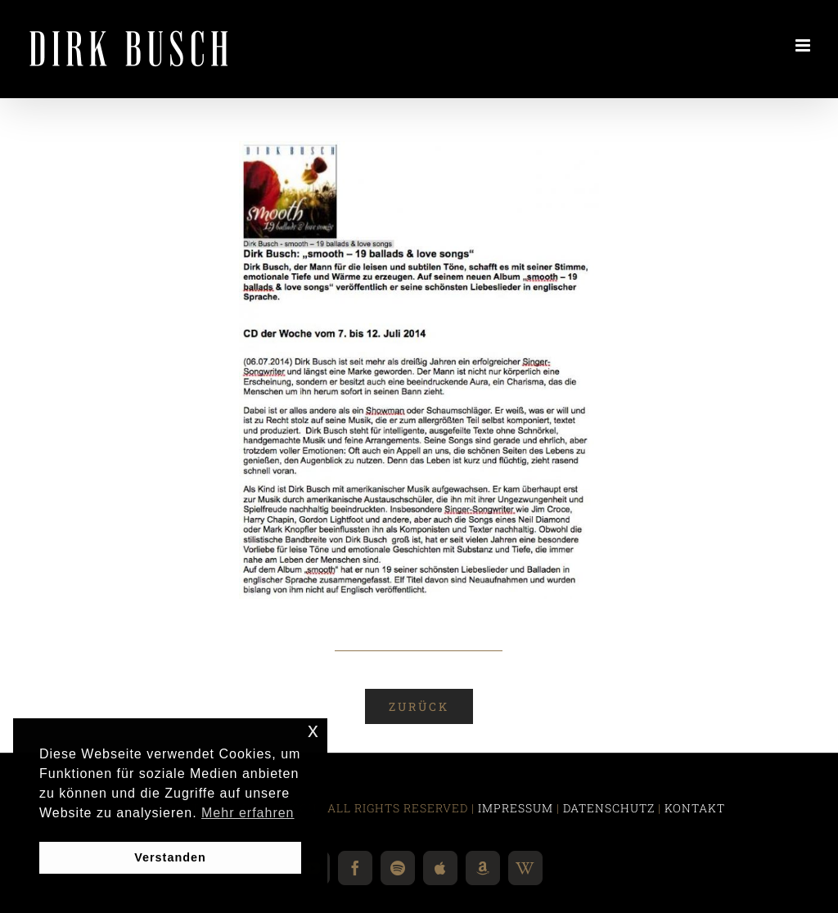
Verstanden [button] (170, 857)
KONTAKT (695, 808)
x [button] (313, 730)
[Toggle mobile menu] (804, 45)
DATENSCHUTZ (609, 808)
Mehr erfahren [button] (248, 813)
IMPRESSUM (515, 808)
